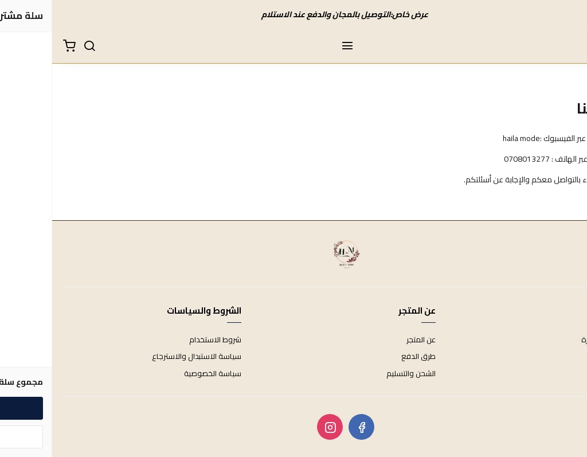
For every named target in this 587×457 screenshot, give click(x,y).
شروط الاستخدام (163, 340)
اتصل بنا (566, 356)
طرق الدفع (366, 356)
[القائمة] (295, 46)
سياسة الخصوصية (160, 374)
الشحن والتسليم (358, 374)
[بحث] (37, 46)
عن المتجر (368, 340)
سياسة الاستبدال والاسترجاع (144, 356)
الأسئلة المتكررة (553, 340)
